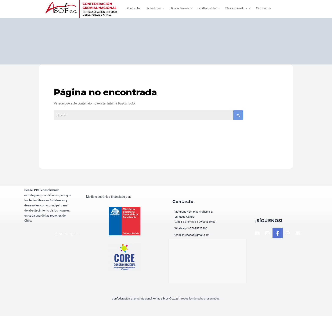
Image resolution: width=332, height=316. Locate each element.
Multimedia (207, 8)
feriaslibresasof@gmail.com (191, 234)
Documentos (236, 8)
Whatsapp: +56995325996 (190, 228)
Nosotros (153, 8)
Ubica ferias (179, 8)
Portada (133, 8)
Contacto (263, 8)
